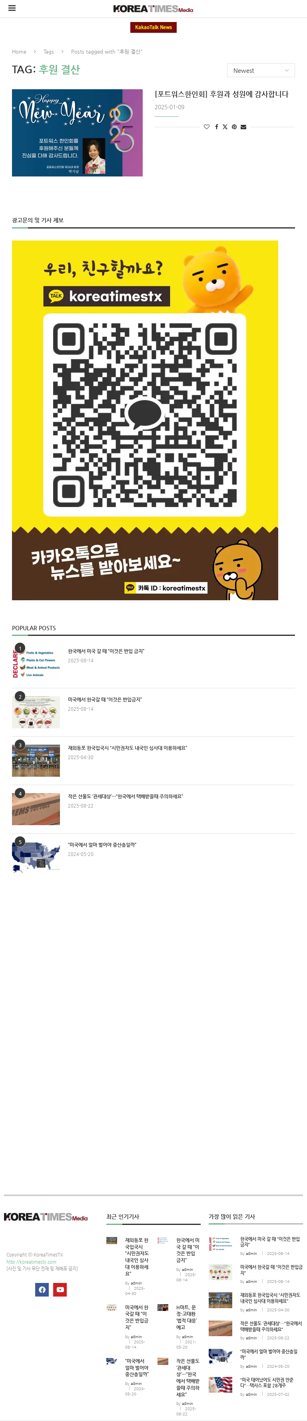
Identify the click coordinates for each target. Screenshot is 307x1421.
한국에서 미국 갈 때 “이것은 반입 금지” (106, 651)
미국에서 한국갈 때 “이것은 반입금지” (105, 699)
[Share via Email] (243, 127)
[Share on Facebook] (216, 127)
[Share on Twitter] (225, 126)
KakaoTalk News (153, 27)
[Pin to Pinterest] (234, 127)
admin (136, 1283)
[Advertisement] (153, 954)
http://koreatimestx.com (31, 1262)
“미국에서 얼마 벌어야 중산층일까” (102, 845)
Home (19, 51)
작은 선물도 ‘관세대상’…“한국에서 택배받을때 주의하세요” (125, 796)
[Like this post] (206, 127)
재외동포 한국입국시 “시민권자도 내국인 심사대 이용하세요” (127, 748)
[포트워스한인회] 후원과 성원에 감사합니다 (222, 94)
